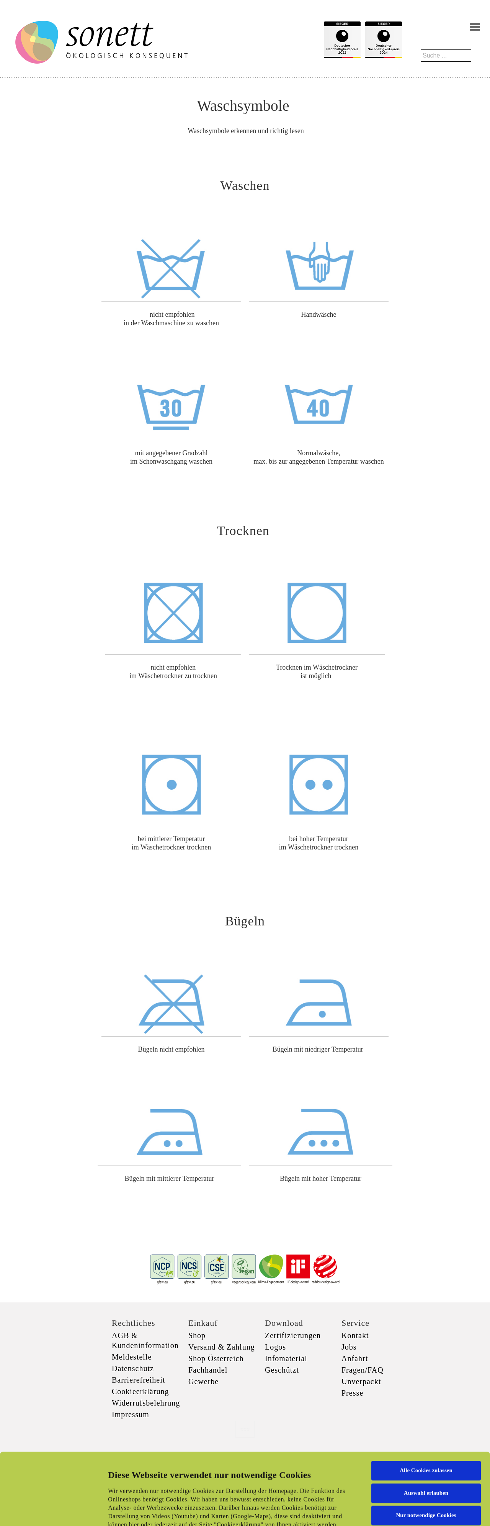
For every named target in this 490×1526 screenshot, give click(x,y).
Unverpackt (361, 1381)
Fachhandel (207, 1370)
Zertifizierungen (293, 1335)
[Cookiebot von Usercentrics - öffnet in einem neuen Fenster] (49, 1511)
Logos (275, 1347)
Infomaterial (286, 1358)
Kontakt (355, 1335)
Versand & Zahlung (221, 1347)
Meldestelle (132, 1357)
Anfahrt (354, 1358)
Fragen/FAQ (362, 1370)
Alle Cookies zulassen (426, 1403)
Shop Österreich (215, 1358)
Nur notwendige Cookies (426, 1448)
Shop (197, 1335)
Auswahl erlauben (426, 1425)
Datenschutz (133, 1368)
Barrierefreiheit (138, 1380)
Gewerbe (203, 1381)
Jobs (349, 1347)
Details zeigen (395, 1511)
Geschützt (282, 1370)
